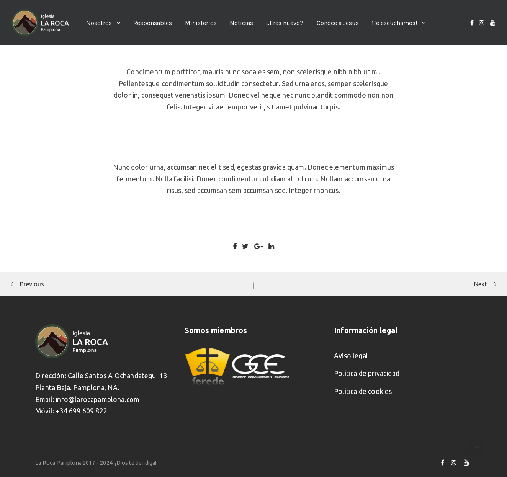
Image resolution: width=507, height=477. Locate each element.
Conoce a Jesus (338, 22)
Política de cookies (363, 391)
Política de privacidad (366, 373)
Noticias (241, 22)
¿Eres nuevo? (284, 22)
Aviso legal (351, 355)
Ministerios (201, 22)
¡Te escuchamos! (394, 22)
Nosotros (99, 22)
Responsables (152, 22)
